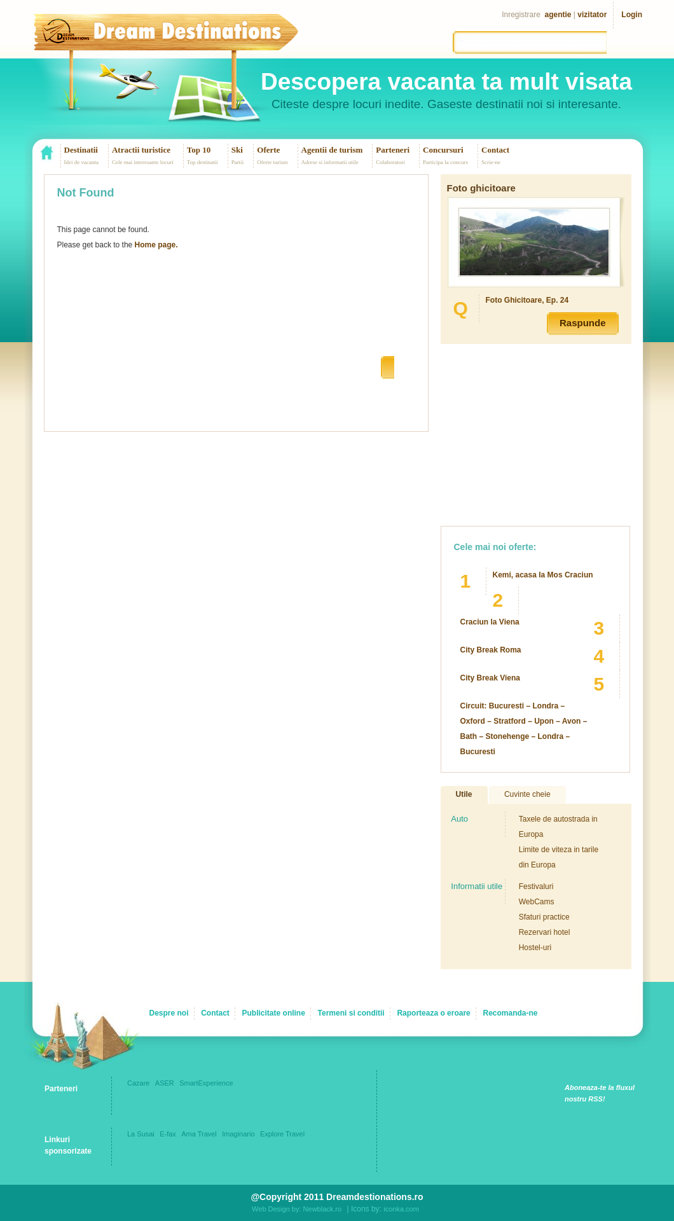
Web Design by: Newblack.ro (296, 1209)
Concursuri (443, 150)
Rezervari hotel (544, 932)
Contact (495, 150)
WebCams (536, 901)
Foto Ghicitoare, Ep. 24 (527, 300)
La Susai (141, 1134)
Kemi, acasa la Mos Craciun (543, 574)
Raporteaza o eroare (433, 1013)
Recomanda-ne (510, 1013)
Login (631, 14)
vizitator (592, 14)
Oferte (268, 150)
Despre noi (168, 1013)
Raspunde (583, 322)
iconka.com (401, 1209)
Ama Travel (199, 1134)
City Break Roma (490, 649)
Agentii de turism (332, 150)
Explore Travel (282, 1134)
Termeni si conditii (351, 1013)
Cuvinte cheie (527, 794)
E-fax (168, 1134)
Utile (464, 794)
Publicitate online (273, 1013)
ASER (164, 1083)
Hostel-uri (535, 947)
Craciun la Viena (489, 621)
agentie (558, 14)
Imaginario (238, 1134)
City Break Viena (490, 677)
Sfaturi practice (544, 917)
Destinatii (81, 150)
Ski (237, 150)
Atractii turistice (141, 150)
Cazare (138, 1083)
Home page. (156, 244)
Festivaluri (536, 886)
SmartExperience (206, 1083)
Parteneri (392, 150)
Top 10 (198, 150)
